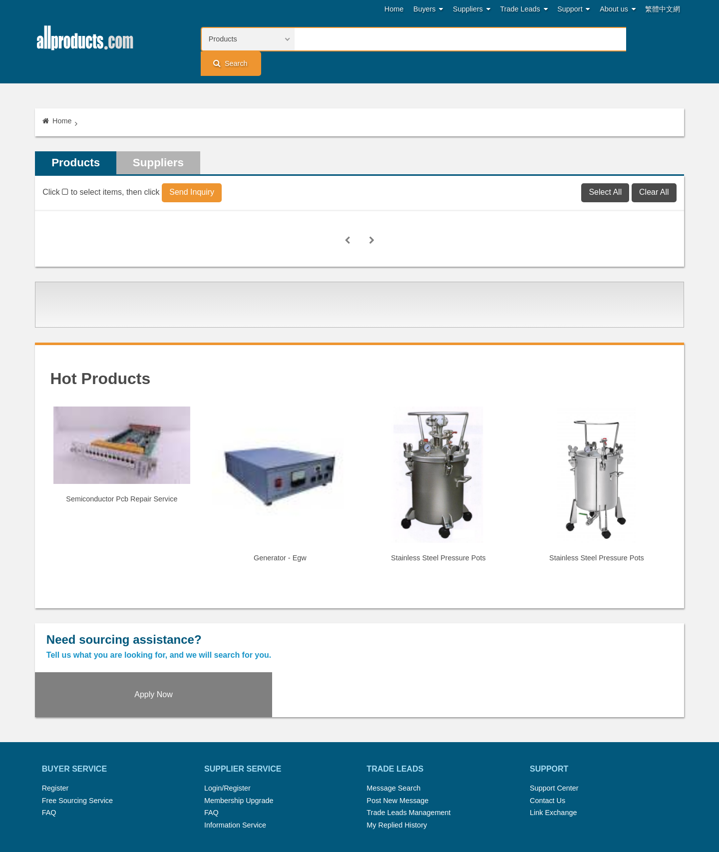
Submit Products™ (419, 804)
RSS (465, 804)
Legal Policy (320, 816)
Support (573, 9)
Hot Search (254, 804)
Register (55, 722)
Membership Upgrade (238, 735)
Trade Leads (524, 9)
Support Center (554, 722)
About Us (497, 804)
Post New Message (397, 735)
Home (393, 9)
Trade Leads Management (408, 747)
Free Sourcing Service (77, 735)
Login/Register (227, 722)
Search (652, 38)
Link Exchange (553, 747)
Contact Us (547, 735)
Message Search (393, 722)
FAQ (49, 747)
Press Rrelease (355, 804)
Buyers (428, 9)
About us (618, 9)
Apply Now (603, 626)
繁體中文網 (662, 9)
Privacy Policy (371, 816)
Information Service (235, 759)
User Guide (457, 816)
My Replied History (396, 759)
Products (78, 140)
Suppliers (471, 9)
